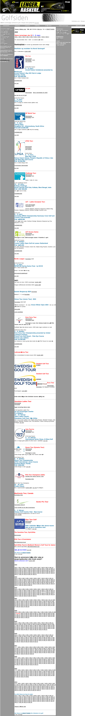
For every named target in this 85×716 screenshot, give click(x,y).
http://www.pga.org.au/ (20, 542)
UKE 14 (30, 569)
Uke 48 (25, 690)
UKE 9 (47, 37)
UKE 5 (32, 37)
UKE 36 (48, 571)
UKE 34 (39, 571)
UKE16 (40, 684)
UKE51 (27, 676)
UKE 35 (44, 571)
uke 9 (46, 600)
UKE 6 (35, 37)
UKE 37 (53, 571)
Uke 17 (45, 684)
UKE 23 (30, 570)
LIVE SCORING (18, 312)
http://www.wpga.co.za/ (33, 546)
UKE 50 (30, 574)
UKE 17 (44, 569)
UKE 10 (51, 567)
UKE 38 (16, 573)
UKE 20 (16, 570)
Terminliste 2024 (29, 320)
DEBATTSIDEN (50, 29)
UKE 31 (25, 571)
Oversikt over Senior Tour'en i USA (34, 476)
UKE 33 (34, 571)
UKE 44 (44, 573)
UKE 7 (39, 37)
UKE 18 (48, 569)
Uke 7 (39, 612)
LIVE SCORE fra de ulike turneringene (24, 507)
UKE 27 (48, 570)
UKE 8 (43, 37)
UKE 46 (53, 573)
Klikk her (39, 29)
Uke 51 (36, 641)
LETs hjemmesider (30, 204)
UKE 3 (24, 37)
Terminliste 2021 (29, 479)
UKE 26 (44, 570)
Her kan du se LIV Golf (20, 95)
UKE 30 (21, 571)
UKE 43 (39, 573)
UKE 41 (30, 573)
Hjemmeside (28, 58)
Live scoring (28, 61)
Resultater (27, 294)
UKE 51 (34, 574)
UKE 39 (21, 573)
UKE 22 (25, 570)
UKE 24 (34, 570)
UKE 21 (21, 570)
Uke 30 (21, 582)
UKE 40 (25, 573)
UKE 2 (20, 37)
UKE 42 (34, 573)
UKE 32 (30, 571)
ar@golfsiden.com (5, 60)
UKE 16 (39, 569)
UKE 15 (34, 569)
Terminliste (28, 117)
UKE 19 (53, 569)
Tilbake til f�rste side (20, 29)
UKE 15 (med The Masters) (39, 624)
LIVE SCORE (18, 514)
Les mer (16, 83)
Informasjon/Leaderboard (20, 273)
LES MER (24, 391)
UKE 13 (25, 569)
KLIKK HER (27, 51)
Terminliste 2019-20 (19, 504)
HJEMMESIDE (18, 80)
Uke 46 (52, 701)
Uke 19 (49, 601)
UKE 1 (16, 37)
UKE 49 (25, 574)
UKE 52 (27, 617)
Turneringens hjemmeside (21, 165)
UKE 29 (16, 571)
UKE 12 (21, 569)
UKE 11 (16, 569)
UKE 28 (53, 570)
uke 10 (50, 600)
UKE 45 (48, 573)
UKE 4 (28, 37)
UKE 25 (39, 570)
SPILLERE (17, 309)
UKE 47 (16, 574)
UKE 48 (21, 574)
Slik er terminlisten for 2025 (40, 92)
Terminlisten (28, 60)
